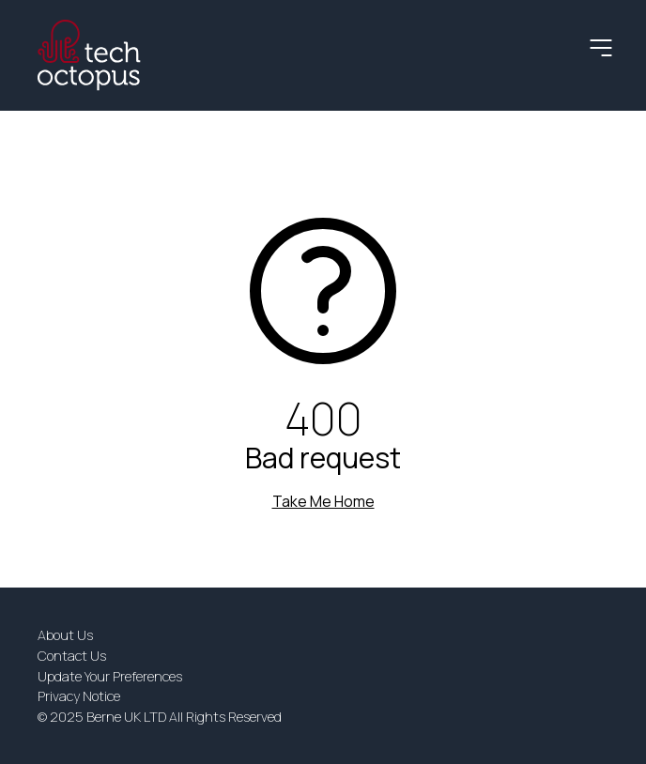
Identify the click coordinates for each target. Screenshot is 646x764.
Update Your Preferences (110, 676)
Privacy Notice (79, 696)
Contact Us (72, 656)
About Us (65, 635)
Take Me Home (323, 501)
